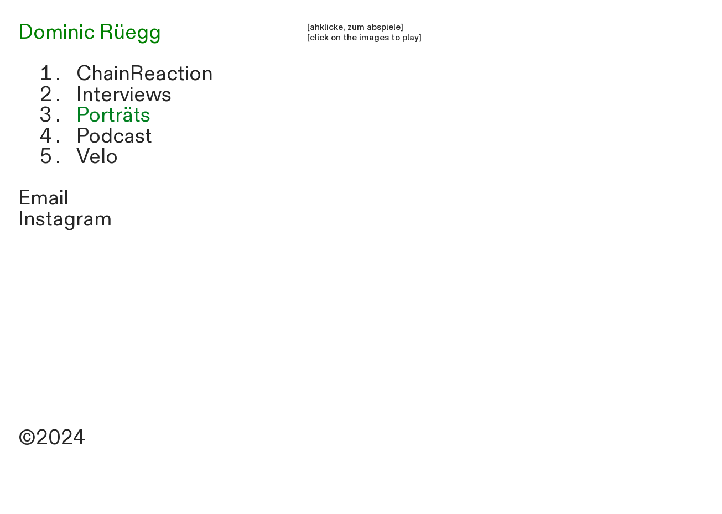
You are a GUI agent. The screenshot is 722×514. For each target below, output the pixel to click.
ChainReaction (144, 73)
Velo (97, 156)
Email (43, 198)
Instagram (65, 219)
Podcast (114, 136)
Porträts (113, 115)
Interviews (124, 94)
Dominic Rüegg (89, 32)
